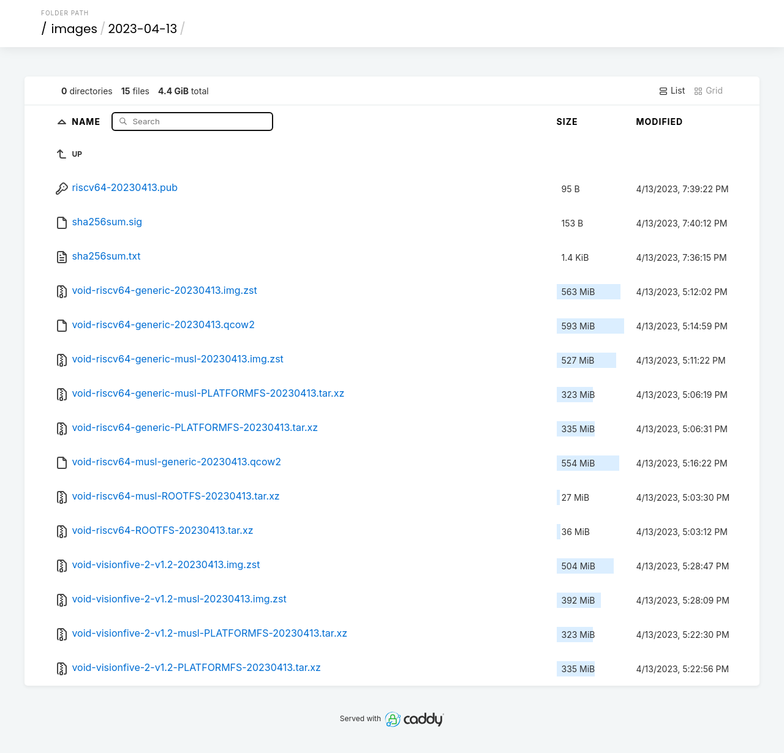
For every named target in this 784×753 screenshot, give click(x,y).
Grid (708, 90)
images (74, 28)
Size (567, 121)
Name (87, 121)
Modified (660, 121)
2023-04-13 (142, 28)
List (671, 90)
